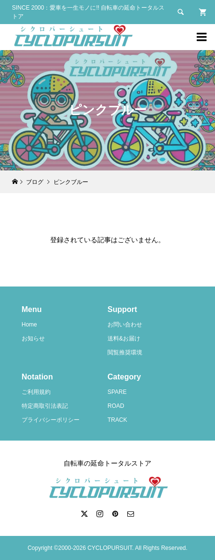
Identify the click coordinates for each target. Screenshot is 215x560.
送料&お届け (124, 338)
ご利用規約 (36, 392)
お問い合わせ (125, 324)
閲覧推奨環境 (125, 352)
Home (29, 324)
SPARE (117, 392)
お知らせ (33, 338)
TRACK (117, 420)
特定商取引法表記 (45, 406)
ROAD (116, 406)
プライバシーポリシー (51, 420)
